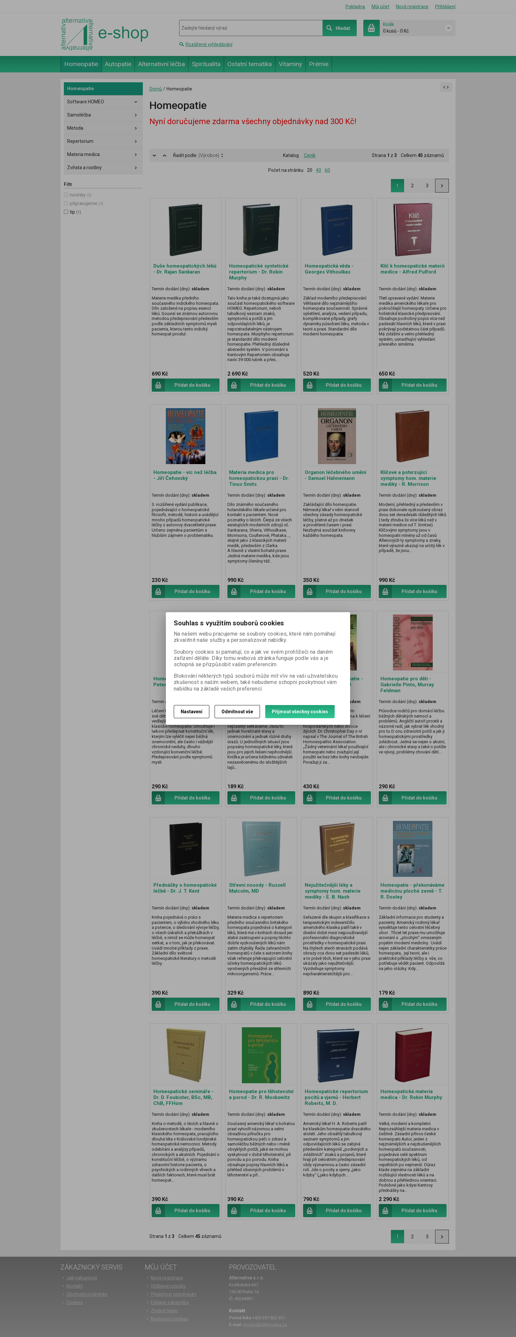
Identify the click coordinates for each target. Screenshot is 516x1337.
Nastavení (191, 711)
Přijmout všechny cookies (300, 711)
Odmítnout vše (237, 711)
